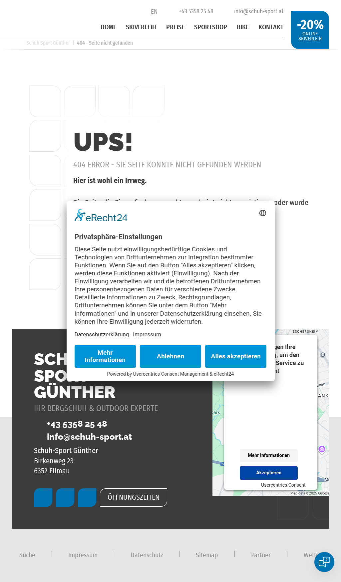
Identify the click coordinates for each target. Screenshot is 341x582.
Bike (243, 27)
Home (108, 27)
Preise (175, 27)
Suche (27, 555)
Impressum (83, 555)
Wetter (313, 555)
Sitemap (207, 555)
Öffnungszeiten (134, 497)
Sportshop (210, 27)
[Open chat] (324, 562)
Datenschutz (147, 555)
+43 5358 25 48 (191, 11)
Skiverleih (141, 27)
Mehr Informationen (269, 455)
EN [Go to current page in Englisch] (154, 11)
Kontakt (271, 27)
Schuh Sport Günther (48, 43)
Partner (261, 555)
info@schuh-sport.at (254, 11)
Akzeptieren (268, 472)
